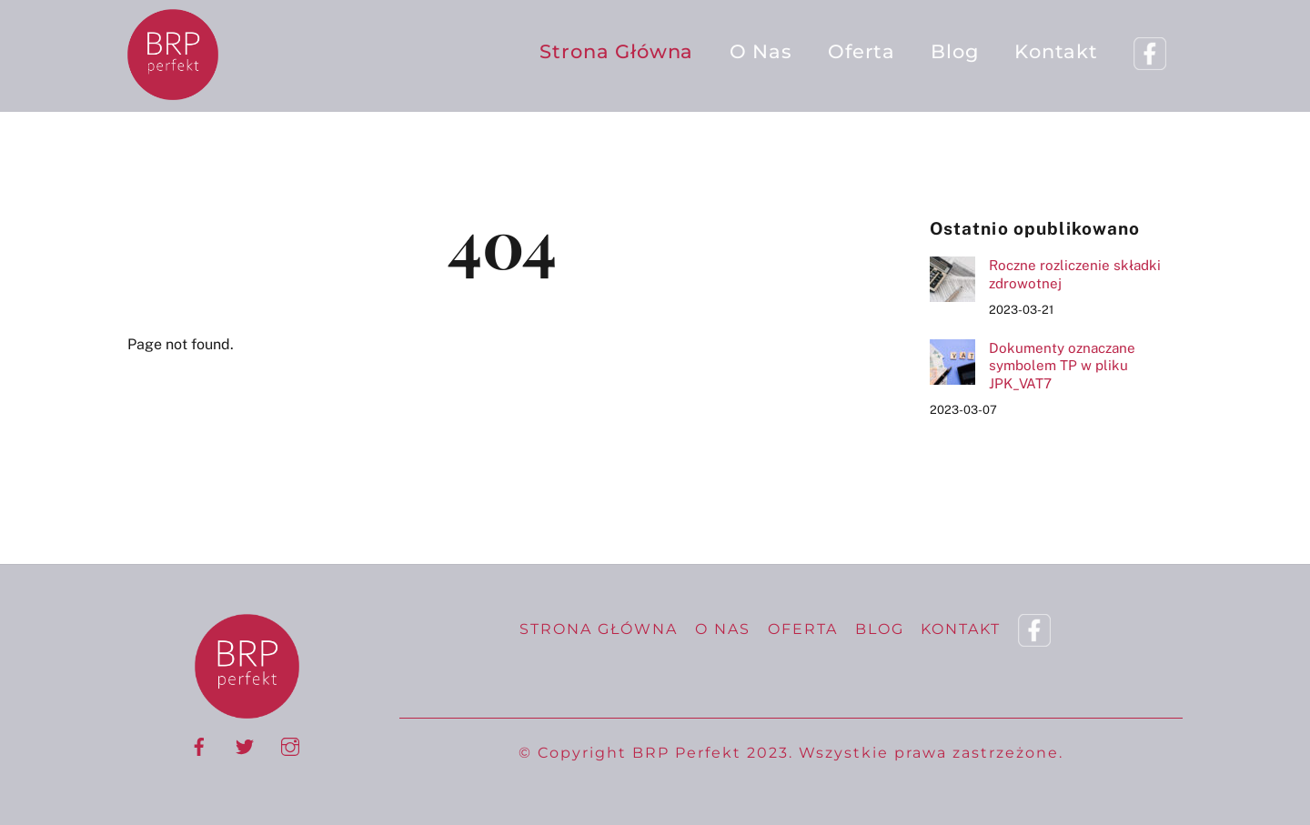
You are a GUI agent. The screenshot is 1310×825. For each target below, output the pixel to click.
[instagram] (290, 744)
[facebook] (199, 744)
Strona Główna (616, 51)
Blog (954, 51)
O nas (761, 51)
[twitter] (245, 744)
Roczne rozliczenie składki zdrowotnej (1075, 274)
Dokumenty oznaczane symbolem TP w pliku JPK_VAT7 (1062, 366)
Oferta (861, 51)
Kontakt (1056, 51)
